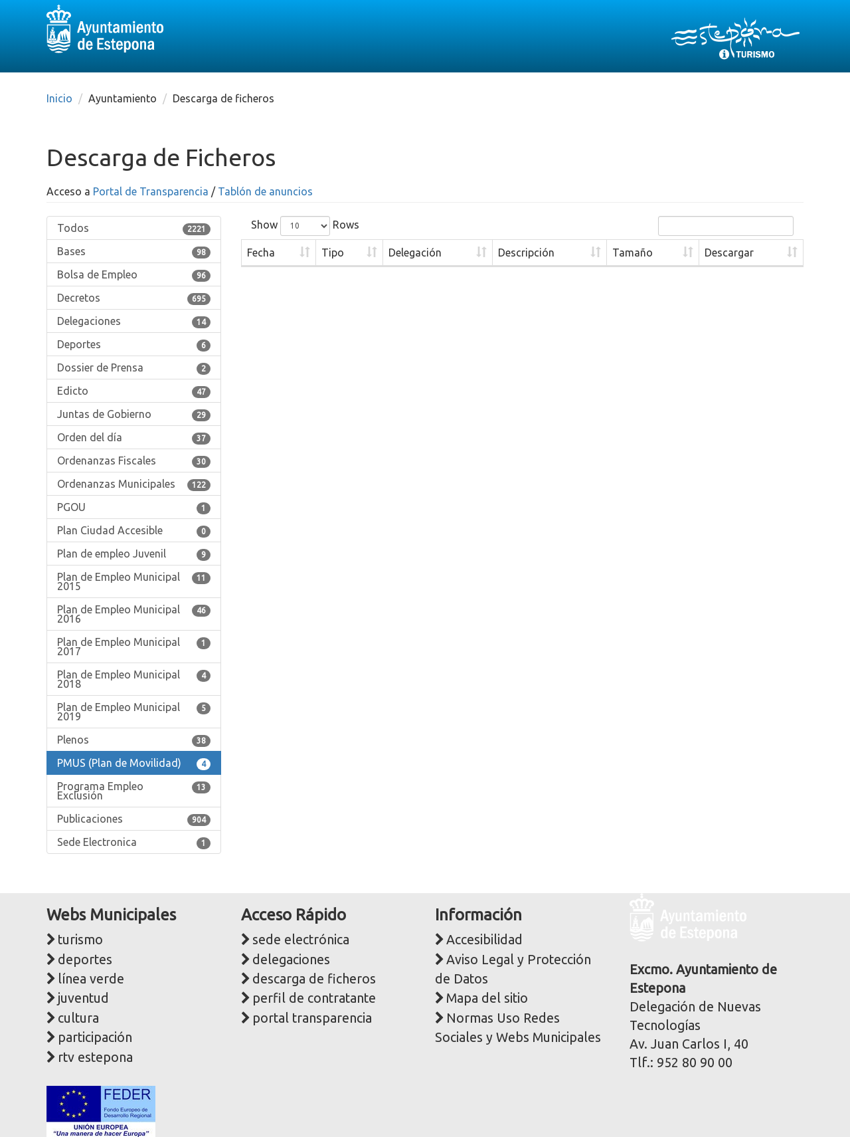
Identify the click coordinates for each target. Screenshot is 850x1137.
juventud (83, 998)
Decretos (134, 298)
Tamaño (632, 252)
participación (95, 1037)
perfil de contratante (314, 998)
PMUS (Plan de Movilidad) (134, 763)
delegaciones (291, 959)
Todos (134, 228)
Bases (134, 251)
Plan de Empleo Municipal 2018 (134, 679)
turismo (80, 939)
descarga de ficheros (314, 979)
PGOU (134, 507)
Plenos (134, 740)
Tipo (332, 252)
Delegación (415, 252)
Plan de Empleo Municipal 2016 (134, 614)
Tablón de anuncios (265, 191)
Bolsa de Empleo (134, 275)
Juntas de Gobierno (134, 414)
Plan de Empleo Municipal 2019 (134, 711)
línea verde (91, 979)
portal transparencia (312, 1018)
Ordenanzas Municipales (134, 484)
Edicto (134, 391)
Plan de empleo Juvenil (134, 554)
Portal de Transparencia (151, 191)
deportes (85, 959)
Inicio (59, 98)
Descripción (526, 252)
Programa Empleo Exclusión (134, 790)
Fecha (261, 252)
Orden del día (134, 438)
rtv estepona (95, 1057)
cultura (78, 1018)
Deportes (134, 345)
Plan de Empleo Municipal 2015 (134, 581)
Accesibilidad (484, 939)
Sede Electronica (134, 842)
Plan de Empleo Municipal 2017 (134, 646)
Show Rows (305, 226)
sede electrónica (300, 939)
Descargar (729, 252)
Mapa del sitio (487, 998)
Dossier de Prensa (134, 368)
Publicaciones (134, 819)
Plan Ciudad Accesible (134, 531)
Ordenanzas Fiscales (134, 461)
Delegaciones (134, 321)
